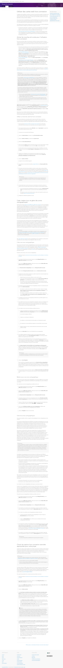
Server (3, 657)
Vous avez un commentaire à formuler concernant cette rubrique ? (38, 644)
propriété (27, 571)
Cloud (20, 1)
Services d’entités (23, 51)
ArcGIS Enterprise (19, 657)
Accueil (3, 6)
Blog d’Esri (33, 657)
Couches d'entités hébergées (23, 57)
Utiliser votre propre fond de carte (29, 193)
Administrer (11, 6)
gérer (26, 238)
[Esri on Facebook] (49, 655)
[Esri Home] (48, 652)
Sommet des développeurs (36, 660)
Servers (13, 1)
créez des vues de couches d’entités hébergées (38, 94)
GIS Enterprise (5, 1)
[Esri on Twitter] (47, 655)
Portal (11, 1)
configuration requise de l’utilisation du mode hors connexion (28, 558)
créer (19, 238)
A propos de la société (35, 654)
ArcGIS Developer (19, 660)
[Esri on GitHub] (50, 655)
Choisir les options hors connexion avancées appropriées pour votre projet (54, 19)
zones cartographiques (25, 52)
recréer (33, 249)
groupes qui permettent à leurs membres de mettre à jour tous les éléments (31, 232)
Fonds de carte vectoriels (35, 123)
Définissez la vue (43, 95)
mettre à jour (23, 238)
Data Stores (17, 1)
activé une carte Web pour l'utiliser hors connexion (33, 204)
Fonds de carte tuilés (27, 123)
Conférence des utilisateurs (36, 658)
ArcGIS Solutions (19, 661)
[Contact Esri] (51, 655)
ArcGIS (18, 658)
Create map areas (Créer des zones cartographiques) (27, 31)
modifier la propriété (35, 233)
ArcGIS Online (19, 654)
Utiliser (7, 6)
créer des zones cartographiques (28, 77)
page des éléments (44, 105)
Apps (23, 1)
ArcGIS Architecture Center (21, 664)
